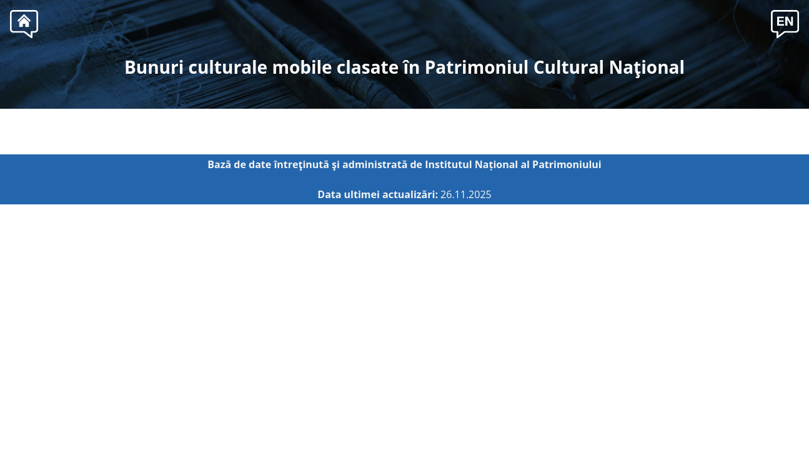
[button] (785, 22)
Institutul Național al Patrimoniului (513, 164)
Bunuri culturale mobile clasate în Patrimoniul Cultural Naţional (404, 67)
